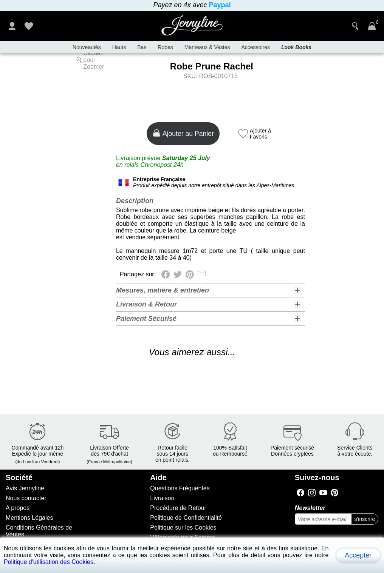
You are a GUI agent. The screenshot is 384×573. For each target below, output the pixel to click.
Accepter (358, 555)
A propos (17, 508)
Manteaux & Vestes (207, 47)
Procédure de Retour (178, 508)
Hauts (119, 47)
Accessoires (255, 47)
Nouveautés (87, 47)
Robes (165, 47)
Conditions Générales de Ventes (39, 531)
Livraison (162, 498)
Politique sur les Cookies (183, 527)
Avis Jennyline (25, 488)
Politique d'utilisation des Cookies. (49, 562)
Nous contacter (26, 498)
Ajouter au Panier (183, 133)
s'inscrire (365, 519)
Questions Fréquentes (179, 488)
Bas (141, 47)
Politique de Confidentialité (185, 517)
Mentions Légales (29, 517)
